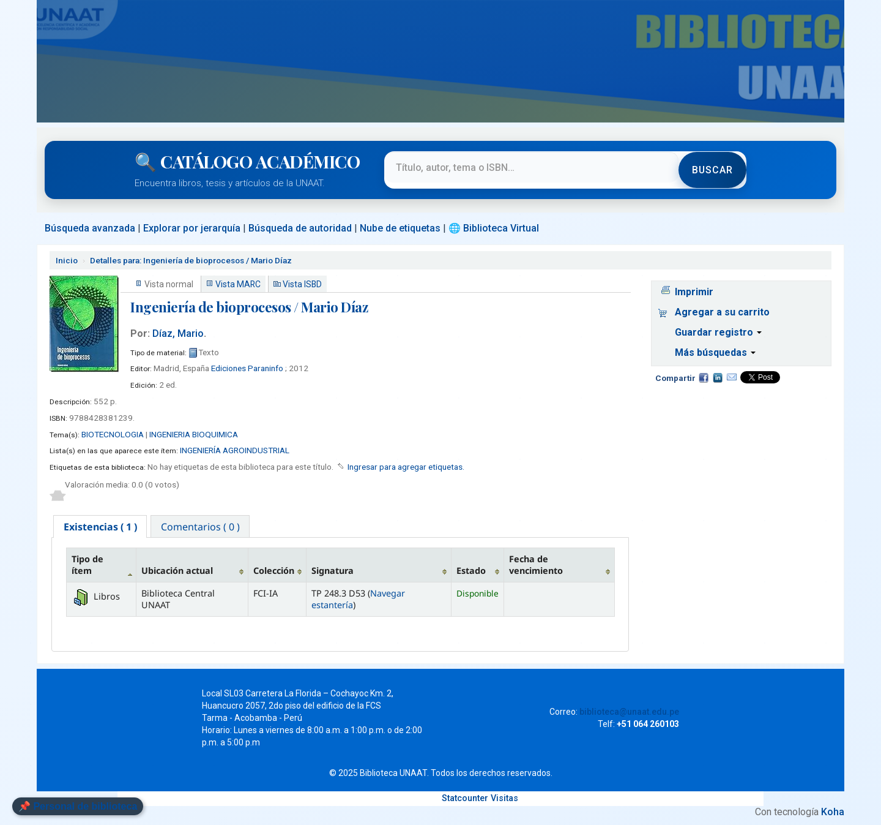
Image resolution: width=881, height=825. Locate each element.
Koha (832, 812)
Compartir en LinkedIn (718, 377)
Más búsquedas (715, 352)
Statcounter (465, 799)
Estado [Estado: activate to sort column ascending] (471, 572)
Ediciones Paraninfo (247, 368)
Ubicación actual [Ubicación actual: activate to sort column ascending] (177, 572)
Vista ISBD (302, 284)
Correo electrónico (732, 377)
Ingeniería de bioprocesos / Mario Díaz (191, 260)
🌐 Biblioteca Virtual (493, 228)
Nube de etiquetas (400, 228)
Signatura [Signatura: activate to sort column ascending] (332, 572)
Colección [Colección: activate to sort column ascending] (273, 572)
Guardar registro (718, 332)
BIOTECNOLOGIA (112, 434)
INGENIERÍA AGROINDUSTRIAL (234, 450)
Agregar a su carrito (722, 312)
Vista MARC (238, 284)
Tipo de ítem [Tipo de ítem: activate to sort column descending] (87, 565)
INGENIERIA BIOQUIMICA (193, 434)
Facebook (703, 377)
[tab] (100, 526)
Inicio (67, 260)
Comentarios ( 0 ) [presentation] (201, 526)
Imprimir (694, 292)
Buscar (712, 170)
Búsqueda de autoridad (300, 228)
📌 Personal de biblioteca (77, 806)
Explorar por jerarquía (191, 228)
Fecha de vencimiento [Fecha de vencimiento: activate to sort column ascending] (536, 565)
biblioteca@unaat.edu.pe (629, 712)
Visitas (504, 799)
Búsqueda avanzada (90, 228)
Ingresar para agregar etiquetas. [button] (406, 467)
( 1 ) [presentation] (100, 526)
